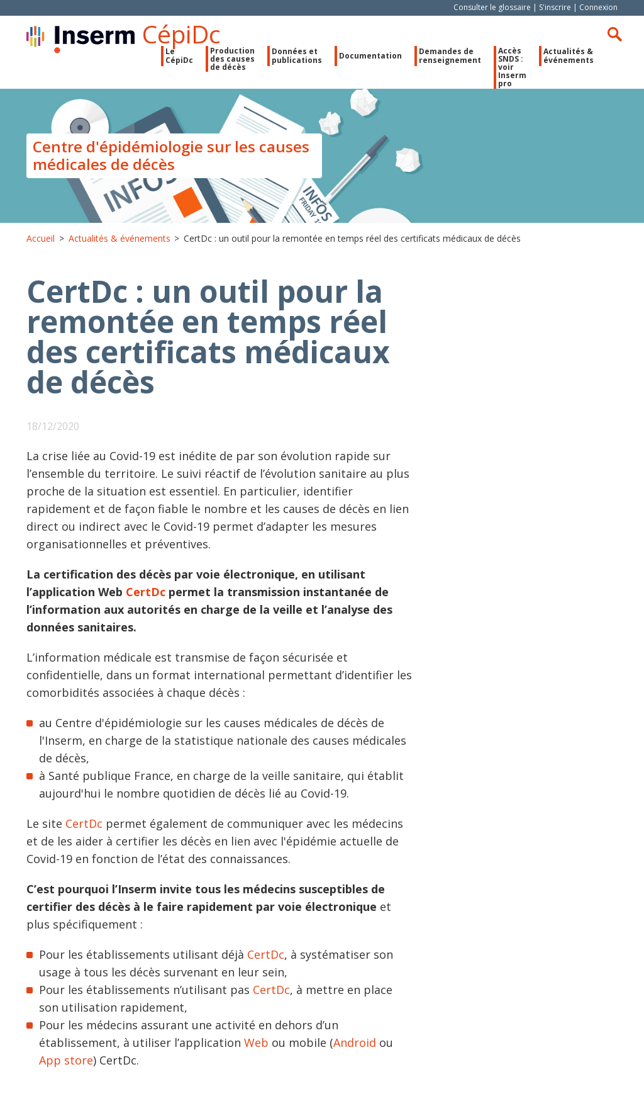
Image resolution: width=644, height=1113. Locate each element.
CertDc (145, 591)
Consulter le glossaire (492, 7)
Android (356, 1042)
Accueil (40, 238)
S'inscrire (555, 7)
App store (66, 1060)
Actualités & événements (568, 55)
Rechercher (614, 34)
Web (256, 1042)
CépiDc (181, 33)
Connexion (598, 7)
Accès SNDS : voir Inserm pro (512, 67)
